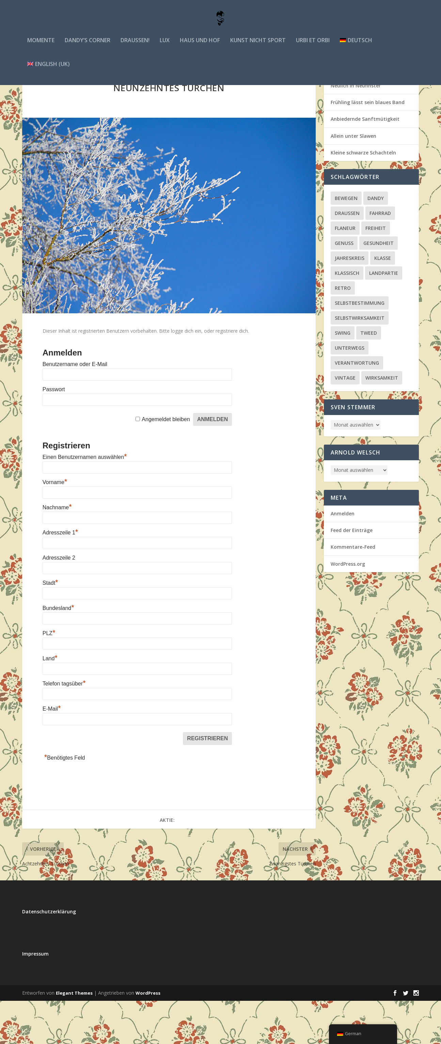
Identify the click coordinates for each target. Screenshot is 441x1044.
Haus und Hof (200, 47)
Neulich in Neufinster (356, 129)
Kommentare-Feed (353, 590)
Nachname (57, 550)
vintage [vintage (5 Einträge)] (345, 421)
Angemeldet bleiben (166, 462)
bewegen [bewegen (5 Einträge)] (346, 241)
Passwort (54, 432)
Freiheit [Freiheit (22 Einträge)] (375, 271)
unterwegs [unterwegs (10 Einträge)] (349, 391)
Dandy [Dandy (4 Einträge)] (375, 241)
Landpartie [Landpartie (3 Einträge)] (383, 316)
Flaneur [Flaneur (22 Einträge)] (345, 271)
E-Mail (52, 752)
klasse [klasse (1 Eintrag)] (382, 301)
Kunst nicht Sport (258, 47)
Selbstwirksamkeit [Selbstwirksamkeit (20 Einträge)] (359, 361)
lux (165, 47)
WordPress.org (348, 607)
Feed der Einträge (352, 573)
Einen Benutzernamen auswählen (85, 500)
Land (50, 702)
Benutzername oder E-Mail (75, 407)
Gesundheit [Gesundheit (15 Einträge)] (378, 286)
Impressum (35, 997)
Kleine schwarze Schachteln (363, 196)
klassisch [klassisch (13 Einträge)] (347, 316)
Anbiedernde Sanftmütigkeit (365, 162)
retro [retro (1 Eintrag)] (343, 331)
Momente (40, 47)
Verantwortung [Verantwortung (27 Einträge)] (357, 406)
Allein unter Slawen (353, 179)
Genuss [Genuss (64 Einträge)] (344, 286)
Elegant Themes (74, 1036)
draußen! (135, 47)
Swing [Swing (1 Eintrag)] (342, 376)
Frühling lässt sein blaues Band (368, 145)
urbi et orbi (313, 47)
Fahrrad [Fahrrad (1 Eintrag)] (380, 256)
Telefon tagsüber (64, 727)
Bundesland (58, 651)
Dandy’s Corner (87, 47)
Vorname (55, 525)
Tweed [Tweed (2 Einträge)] (368, 376)
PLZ (49, 676)
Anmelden (343, 556)
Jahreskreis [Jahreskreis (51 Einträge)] (349, 301)
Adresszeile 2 (59, 601)
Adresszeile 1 (60, 576)
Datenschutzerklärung (49, 954)
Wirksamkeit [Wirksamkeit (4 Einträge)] (381, 421)
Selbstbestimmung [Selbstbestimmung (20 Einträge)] (359, 346)
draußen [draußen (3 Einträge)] (347, 256)
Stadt (50, 626)
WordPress (148, 1036)
